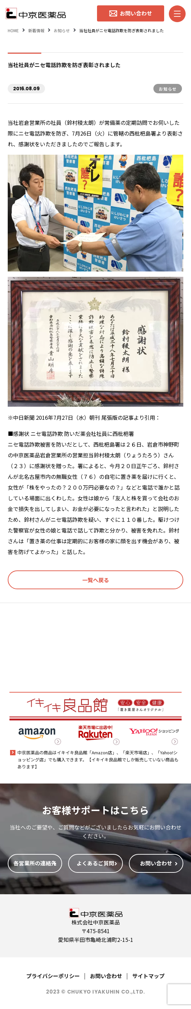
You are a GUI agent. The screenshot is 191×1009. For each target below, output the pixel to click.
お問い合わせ (106, 976)
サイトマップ (148, 976)
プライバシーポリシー (53, 976)
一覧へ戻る (95, 580)
